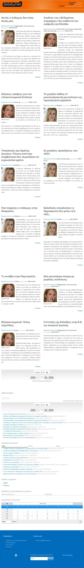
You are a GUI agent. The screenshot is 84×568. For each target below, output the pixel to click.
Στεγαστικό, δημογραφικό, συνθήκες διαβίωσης (27, 469)
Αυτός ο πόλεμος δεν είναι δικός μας (23, 414)
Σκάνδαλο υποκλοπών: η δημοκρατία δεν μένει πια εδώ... (60, 211)
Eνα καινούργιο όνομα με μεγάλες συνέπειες (59, 278)
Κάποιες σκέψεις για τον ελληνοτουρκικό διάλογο (16, 95)
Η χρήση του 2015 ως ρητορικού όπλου (26, 457)
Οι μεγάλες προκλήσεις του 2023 (22, 424)
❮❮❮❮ (33, 377)
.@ (43, 540)
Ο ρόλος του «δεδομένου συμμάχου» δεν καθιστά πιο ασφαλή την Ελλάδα (61, 20)
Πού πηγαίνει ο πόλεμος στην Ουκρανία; (24, 427)
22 (7, 518)
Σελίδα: (37, 372)
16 (68, 514)
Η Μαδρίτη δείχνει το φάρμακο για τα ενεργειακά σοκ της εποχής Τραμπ (33, 448)
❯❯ (46, 377)
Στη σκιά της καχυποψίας (21, 462)
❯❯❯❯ (51, 377)
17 (77, 514)
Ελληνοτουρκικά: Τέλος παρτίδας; (22, 435)
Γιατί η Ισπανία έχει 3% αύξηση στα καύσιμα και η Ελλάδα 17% (31, 471)
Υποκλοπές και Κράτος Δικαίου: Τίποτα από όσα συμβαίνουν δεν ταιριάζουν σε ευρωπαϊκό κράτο (20, 155)
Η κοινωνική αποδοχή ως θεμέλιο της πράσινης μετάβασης (35, 464)
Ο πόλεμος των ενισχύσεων (21, 467)
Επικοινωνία (9, 544)
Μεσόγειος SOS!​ (20, 455)
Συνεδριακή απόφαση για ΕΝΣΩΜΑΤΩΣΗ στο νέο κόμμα (32, 451)
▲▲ (81, 531)
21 (7, 516)
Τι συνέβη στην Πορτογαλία (18, 276)
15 (58, 514)
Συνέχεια (37, 77)
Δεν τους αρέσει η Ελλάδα (21, 453)
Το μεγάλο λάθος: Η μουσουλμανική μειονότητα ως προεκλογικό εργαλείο (63, 97)
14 (47, 514)
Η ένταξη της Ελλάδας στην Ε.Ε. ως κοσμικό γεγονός (63, 323)
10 (77, 511)
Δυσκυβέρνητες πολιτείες (19, 460)
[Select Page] (42, 372)
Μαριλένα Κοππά (7, 26)
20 (7, 514)
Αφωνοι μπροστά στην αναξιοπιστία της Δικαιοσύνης (29, 474)
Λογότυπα (9, 547)
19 (7, 511)
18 (7, 509)
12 (27, 514)
